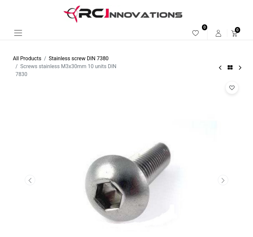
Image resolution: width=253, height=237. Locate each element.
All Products (27, 58)
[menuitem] (195, 33)
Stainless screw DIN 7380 (79, 58)
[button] (30, 180)
